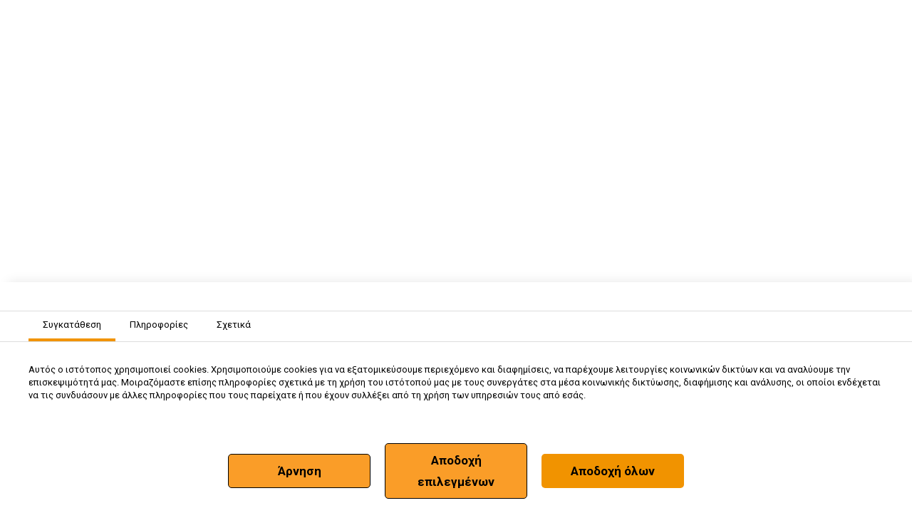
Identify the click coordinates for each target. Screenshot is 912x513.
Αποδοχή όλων (613, 471)
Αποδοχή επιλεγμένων (456, 471)
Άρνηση (299, 471)
